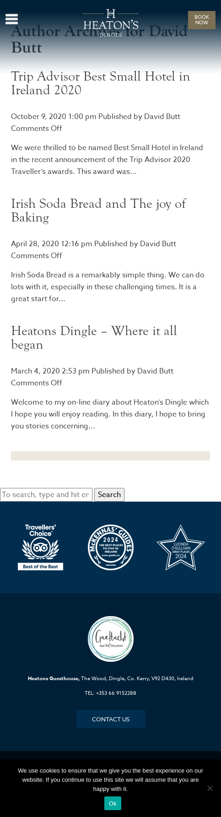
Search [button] (109, 494)
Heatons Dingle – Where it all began (94, 337)
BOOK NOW (201, 20)
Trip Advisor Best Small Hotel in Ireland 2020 (100, 83)
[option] (40, 547)
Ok (113, 803)
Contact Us (110, 719)
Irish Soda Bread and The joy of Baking (98, 210)
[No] (209, 788)
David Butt (162, 116)
